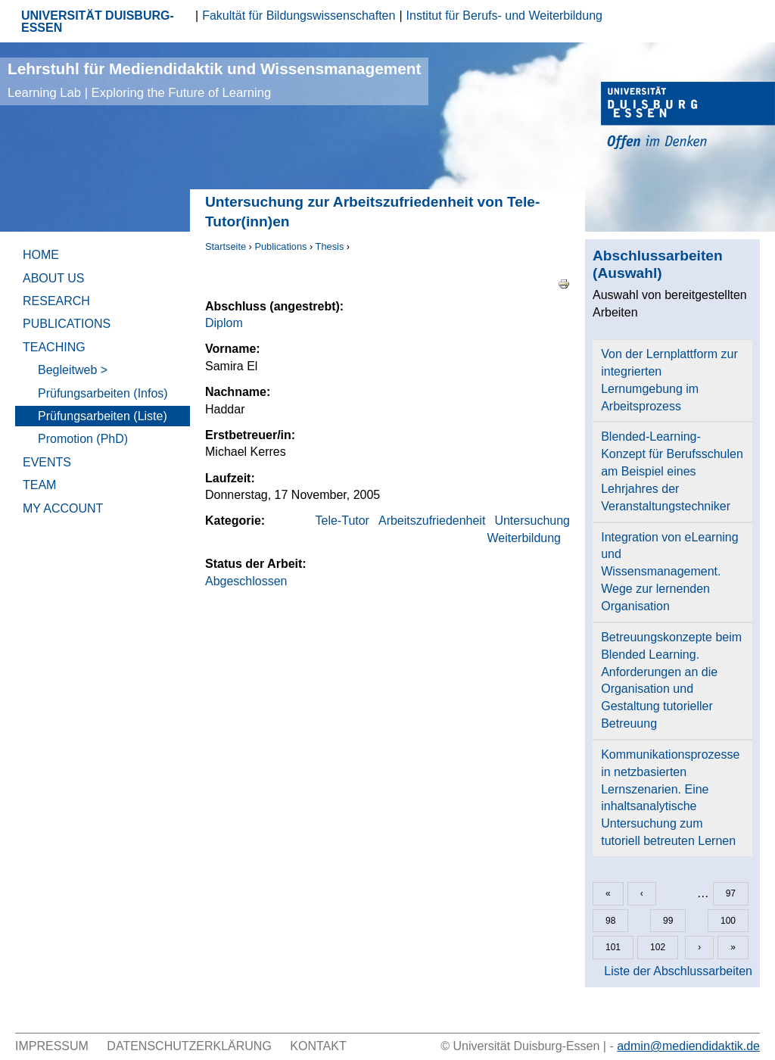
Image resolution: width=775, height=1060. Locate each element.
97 (731, 893)
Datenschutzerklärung (189, 1046)
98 (610, 920)
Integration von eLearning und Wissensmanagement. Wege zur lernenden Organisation (669, 572)
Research (56, 301)
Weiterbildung (524, 538)
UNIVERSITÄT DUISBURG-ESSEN (97, 21)
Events (47, 462)
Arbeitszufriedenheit (431, 520)
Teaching (54, 347)
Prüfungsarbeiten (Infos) (103, 393)
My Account (63, 508)
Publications (280, 246)
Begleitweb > (72, 369)
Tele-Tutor (342, 520)
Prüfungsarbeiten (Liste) (102, 416)
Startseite (225, 246)
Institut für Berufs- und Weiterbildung (504, 15)
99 (668, 920)
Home (41, 254)
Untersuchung (532, 520)
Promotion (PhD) (83, 438)
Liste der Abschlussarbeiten (678, 971)
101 (613, 947)
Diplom (224, 322)
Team (39, 485)
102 (657, 947)
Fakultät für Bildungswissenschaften (298, 15)
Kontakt (318, 1046)
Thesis (330, 246)
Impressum (52, 1046)
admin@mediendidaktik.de (688, 1046)
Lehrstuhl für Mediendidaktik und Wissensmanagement (214, 80)
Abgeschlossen (246, 581)
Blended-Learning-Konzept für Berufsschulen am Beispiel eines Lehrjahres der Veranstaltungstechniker (672, 471)
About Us (54, 278)
